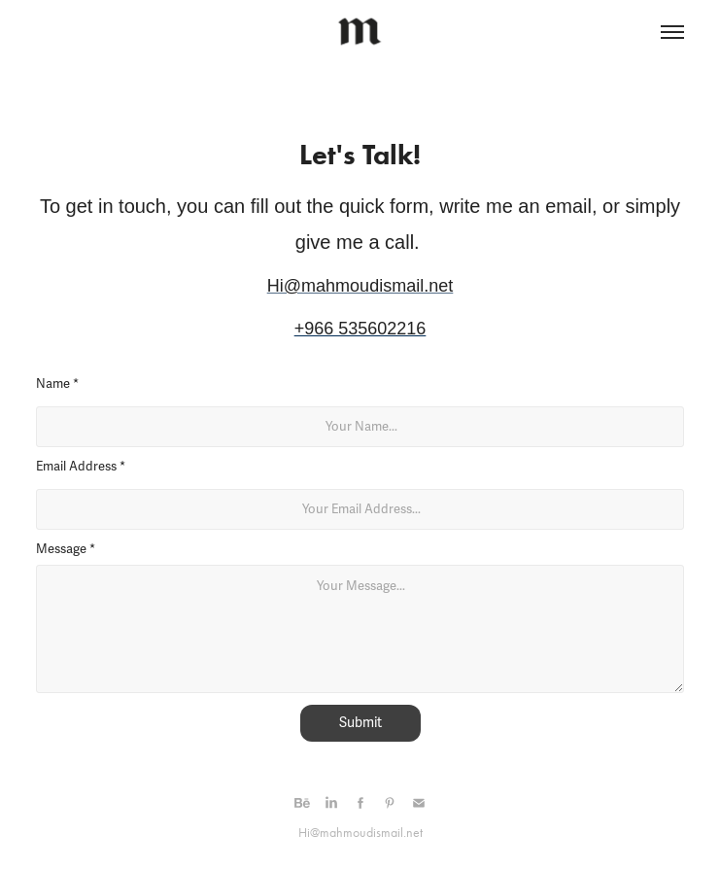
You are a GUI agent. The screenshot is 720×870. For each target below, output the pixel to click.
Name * (57, 384)
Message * (65, 549)
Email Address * (80, 466)
